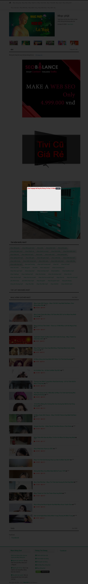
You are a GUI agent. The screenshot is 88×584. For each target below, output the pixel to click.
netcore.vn (45, 212)
